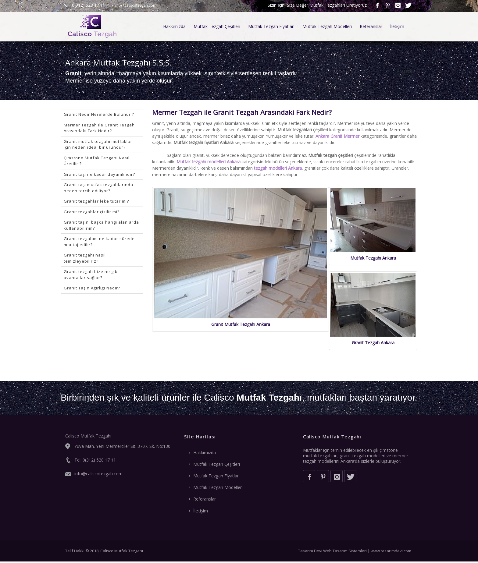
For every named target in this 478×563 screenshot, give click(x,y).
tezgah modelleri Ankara (278, 168)
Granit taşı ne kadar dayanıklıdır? (99, 174)
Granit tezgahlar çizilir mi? (92, 211)
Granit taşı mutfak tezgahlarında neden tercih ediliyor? (98, 187)
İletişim (397, 26)
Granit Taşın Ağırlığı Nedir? (92, 288)
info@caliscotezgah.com (134, 5)
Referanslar (371, 26)
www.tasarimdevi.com (391, 552)
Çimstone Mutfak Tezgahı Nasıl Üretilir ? (97, 161)
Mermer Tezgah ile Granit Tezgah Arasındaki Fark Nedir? (99, 128)
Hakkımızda (174, 26)
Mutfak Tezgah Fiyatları (271, 26)
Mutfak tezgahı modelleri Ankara (209, 162)
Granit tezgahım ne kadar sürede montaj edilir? (99, 241)
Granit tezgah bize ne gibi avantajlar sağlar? (91, 274)
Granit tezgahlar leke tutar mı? (96, 201)
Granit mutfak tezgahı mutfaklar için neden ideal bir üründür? (98, 144)
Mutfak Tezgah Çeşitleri (217, 26)
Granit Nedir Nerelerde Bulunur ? (99, 114)
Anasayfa (405, 71)
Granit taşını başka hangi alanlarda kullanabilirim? (101, 225)
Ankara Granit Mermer (337, 136)
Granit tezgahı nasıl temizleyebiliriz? (85, 258)
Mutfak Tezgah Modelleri (327, 26)
